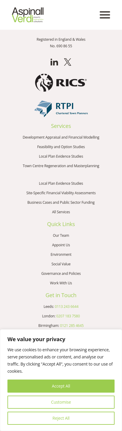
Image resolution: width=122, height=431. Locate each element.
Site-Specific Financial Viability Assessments (61, 192)
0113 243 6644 (66, 306)
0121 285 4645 (72, 325)
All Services (61, 211)
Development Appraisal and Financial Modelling (61, 137)
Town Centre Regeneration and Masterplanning (61, 165)
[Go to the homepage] (27, 15)
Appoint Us (61, 244)
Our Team (61, 235)
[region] (61, 380)
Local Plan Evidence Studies (61, 156)
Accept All (61, 386)
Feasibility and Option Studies (61, 146)
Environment (61, 254)
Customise (61, 402)
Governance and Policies (61, 273)
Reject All (60, 418)
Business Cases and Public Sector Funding (61, 202)
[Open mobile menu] (105, 14)
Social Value (61, 264)
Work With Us (61, 283)
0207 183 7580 (68, 316)
